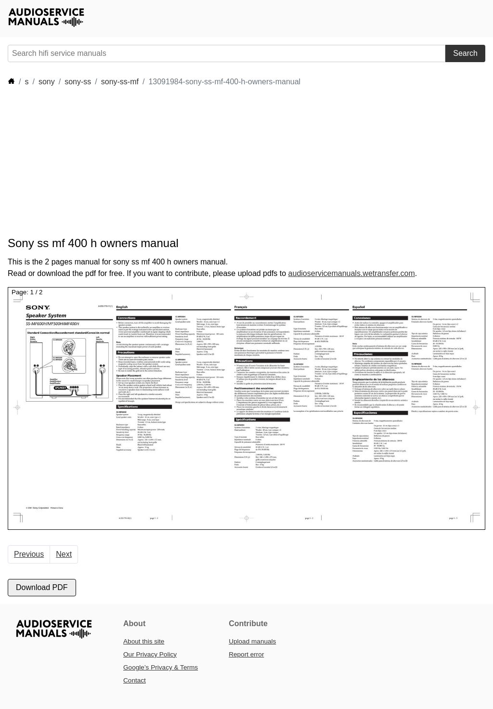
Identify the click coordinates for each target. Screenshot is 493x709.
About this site (143, 641)
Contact (134, 680)
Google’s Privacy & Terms (160, 667)
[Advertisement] (183, 161)
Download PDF (42, 587)
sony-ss (78, 82)
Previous (29, 554)
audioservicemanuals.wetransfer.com (351, 273)
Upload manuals (252, 641)
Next (64, 554)
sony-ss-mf (120, 82)
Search (465, 53)
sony (47, 82)
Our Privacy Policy (150, 654)
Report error (246, 654)
